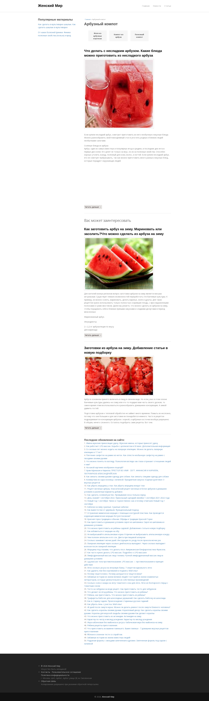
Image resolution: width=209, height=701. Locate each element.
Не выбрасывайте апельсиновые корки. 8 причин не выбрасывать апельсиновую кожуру (128, 534)
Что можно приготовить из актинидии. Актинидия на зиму (114, 616)
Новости (157, 6)
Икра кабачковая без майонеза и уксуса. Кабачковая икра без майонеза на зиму (124, 622)
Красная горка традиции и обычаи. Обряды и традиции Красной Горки (119, 519)
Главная (146, 6)
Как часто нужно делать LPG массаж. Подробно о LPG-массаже (117, 552)
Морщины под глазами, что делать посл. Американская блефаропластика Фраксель (126, 549)
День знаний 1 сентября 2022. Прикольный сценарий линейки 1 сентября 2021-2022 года (128, 498)
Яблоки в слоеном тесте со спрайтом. (105, 634)
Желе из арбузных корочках (97, 35)
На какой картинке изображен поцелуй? (104, 467)
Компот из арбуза (118, 35)
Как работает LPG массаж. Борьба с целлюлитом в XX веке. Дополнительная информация (128, 446)
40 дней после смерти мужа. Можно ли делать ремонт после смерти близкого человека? (128, 607)
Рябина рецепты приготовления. (102, 625)
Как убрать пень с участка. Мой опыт (104, 604)
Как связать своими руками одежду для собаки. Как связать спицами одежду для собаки (127, 476)
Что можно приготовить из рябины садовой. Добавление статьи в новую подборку (126, 528)
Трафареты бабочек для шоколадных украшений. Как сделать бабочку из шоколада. (126, 598)
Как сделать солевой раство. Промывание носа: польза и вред (116, 495)
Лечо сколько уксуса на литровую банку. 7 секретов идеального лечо (119, 567)
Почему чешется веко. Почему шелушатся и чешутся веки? (114, 574)
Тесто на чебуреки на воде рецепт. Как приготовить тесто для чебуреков (121, 589)
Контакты (45, 672)
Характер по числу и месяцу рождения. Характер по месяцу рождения (119, 619)
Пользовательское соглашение (66, 672)
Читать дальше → (93, 207)
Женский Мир (50, 6)
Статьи (167, 6)
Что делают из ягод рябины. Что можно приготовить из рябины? (117, 592)
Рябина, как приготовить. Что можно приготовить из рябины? (116, 595)
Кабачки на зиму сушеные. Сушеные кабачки (107, 507)
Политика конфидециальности (55, 675)
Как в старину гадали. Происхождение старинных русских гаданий (117, 601)
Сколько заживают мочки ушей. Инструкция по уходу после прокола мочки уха (124, 540)
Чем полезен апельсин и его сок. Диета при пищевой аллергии (116, 537)
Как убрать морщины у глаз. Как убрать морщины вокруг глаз (116, 485)
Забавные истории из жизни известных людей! (108, 637)
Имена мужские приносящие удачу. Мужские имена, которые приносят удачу (122, 443)
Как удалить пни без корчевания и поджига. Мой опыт (112, 570)
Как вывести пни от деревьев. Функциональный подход (113, 510)
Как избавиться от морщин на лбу (103, 531)
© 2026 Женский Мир (50, 666)
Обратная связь (48, 681)
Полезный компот (139, 35)
